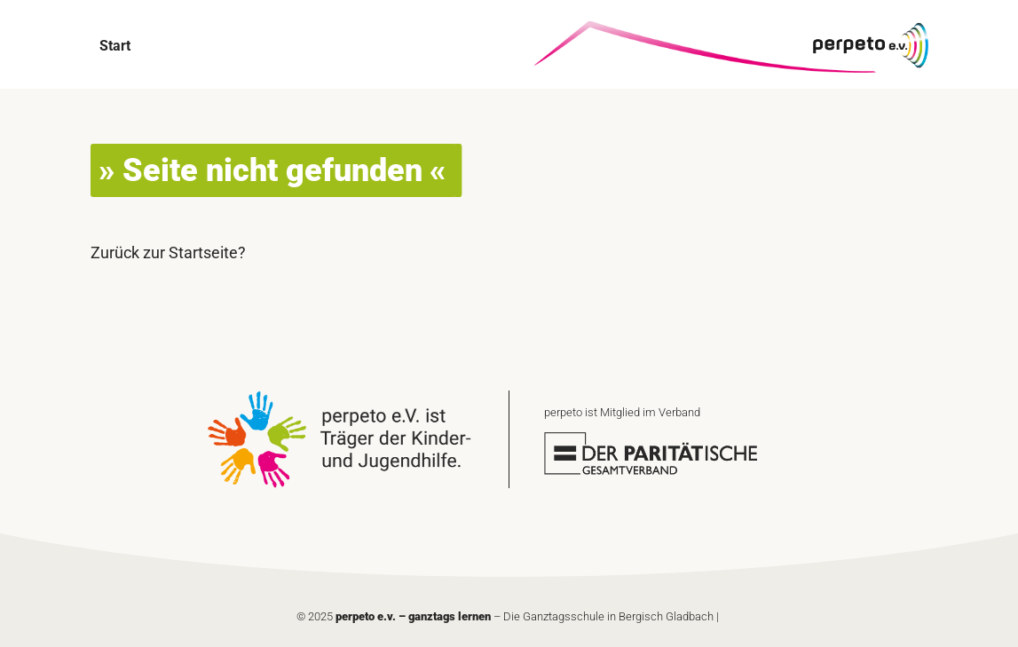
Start (114, 45)
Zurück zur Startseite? (168, 253)
